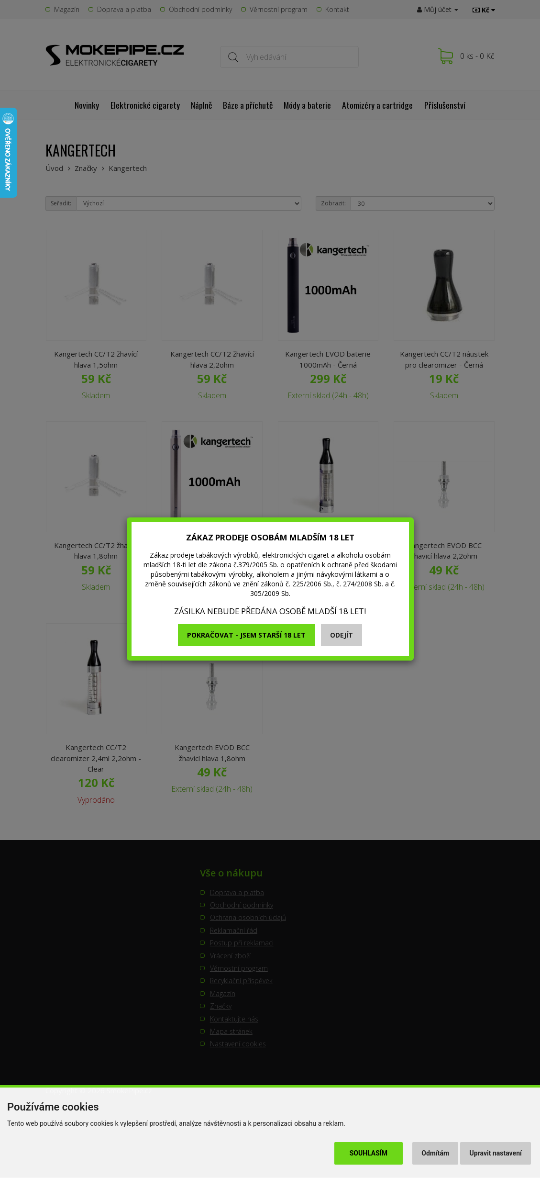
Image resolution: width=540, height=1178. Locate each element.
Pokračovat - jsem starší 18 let (246, 634)
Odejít (341, 634)
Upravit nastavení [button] (496, 1153)
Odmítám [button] (435, 1153)
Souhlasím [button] (368, 1153)
